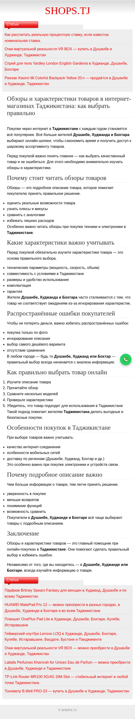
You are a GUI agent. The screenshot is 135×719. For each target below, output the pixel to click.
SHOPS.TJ (67, 10)
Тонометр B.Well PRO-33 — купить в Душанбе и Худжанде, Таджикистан (67, 691)
